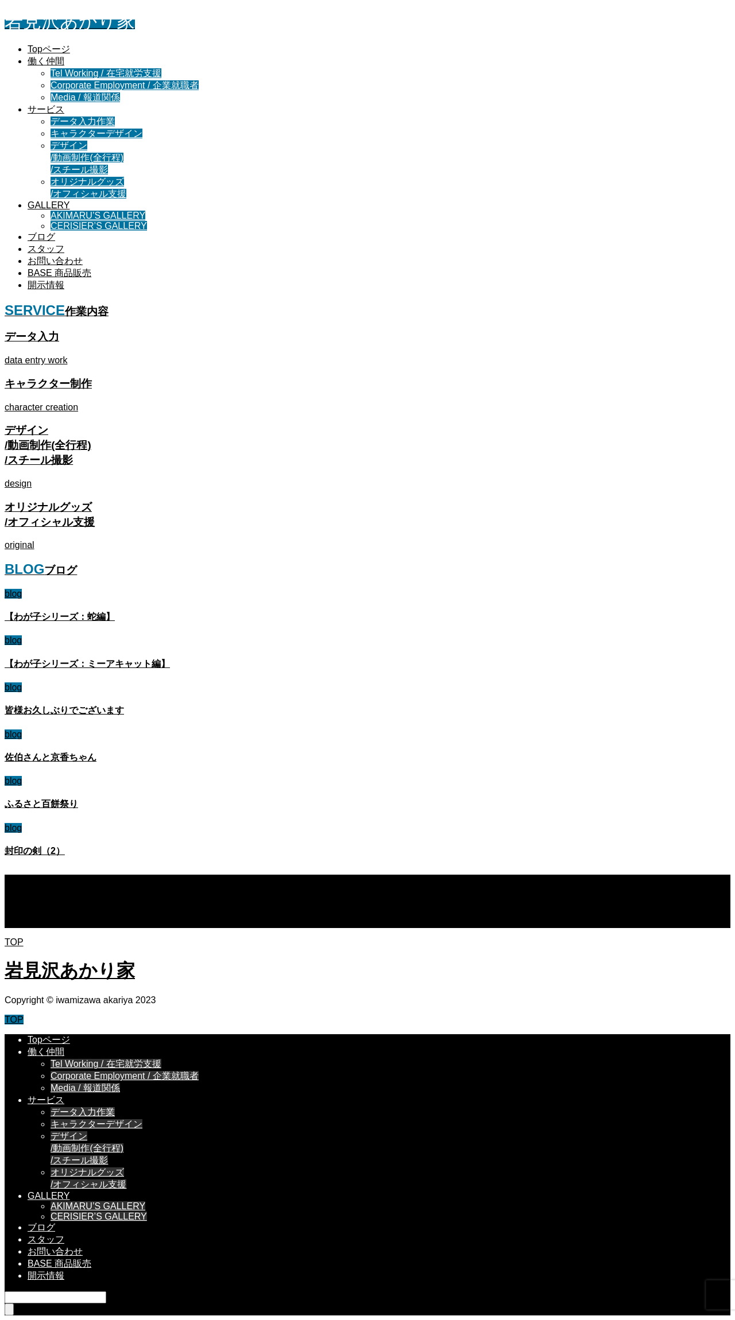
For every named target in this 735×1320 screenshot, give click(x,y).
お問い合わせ (55, 261)
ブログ (41, 237)
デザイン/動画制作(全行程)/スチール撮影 (87, 157)
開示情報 (46, 285)
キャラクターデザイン (96, 133)
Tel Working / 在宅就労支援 (106, 73)
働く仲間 (46, 61)
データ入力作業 (83, 121)
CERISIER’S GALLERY (99, 226)
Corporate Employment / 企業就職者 (125, 85)
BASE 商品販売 (59, 273)
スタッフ (46, 249)
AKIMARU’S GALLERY (98, 215)
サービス (46, 109)
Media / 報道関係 (85, 97)
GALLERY (49, 205)
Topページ (49, 49)
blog (13, 594)
